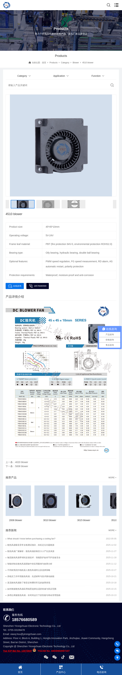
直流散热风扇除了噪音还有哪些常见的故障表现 (28, 582)
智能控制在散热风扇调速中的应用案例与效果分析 (29, 564)
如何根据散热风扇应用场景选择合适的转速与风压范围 (31, 589)
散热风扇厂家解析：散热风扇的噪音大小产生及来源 (30, 551)
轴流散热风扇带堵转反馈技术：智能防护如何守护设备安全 (33, 557)
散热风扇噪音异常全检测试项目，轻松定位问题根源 (30, 545)
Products (54, 62)
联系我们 (8, 609)
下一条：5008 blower (17, 466)
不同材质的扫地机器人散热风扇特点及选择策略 (28, 570)
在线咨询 (14, 286)
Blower (76, 62)
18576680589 (37, 286)
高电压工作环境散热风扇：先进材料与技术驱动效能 (30, 576)
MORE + (112, 477)
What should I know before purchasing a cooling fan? (31, 539)
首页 (44, 62)
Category (65, 62)
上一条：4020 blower (17, 462)
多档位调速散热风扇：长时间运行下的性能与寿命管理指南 (33, 595)
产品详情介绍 (15, 296)
